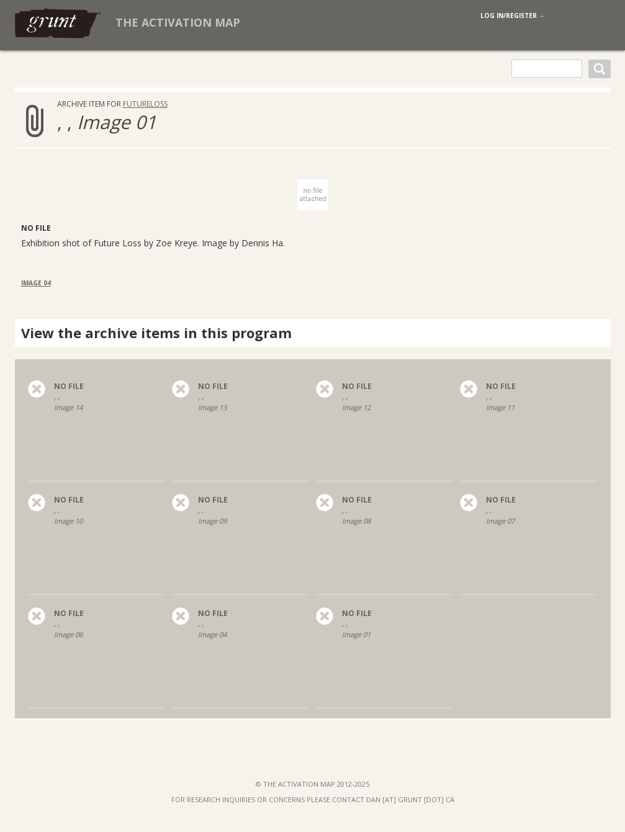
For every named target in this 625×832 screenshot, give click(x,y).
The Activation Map (177, 22)
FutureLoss (145, 104)
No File (36, 228)
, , (96, 411)
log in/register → (512, 15)
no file (69, 386)
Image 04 (36, 283)
